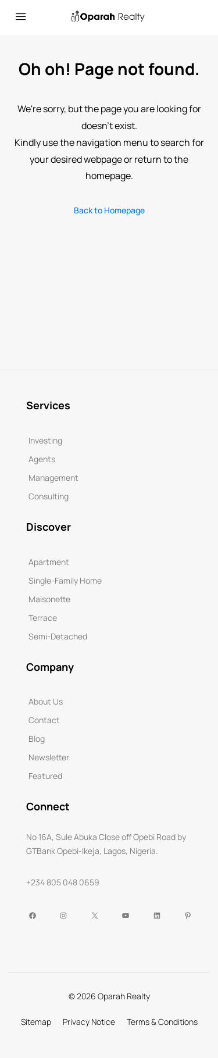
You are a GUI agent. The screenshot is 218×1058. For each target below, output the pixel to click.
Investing (45, 440)
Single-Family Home (65, 580)
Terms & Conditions (162, 1021)
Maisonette (49, 599)
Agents (41, 458)
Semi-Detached (57, 636)
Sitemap (36, 1021)
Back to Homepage (109, 210)
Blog (36, 738)
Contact (44, 719)
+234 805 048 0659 (62, 882)
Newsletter (48, 757)
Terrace (42, 617)
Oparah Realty (124, 996)
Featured (45, 775)
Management (53, 477)
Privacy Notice (89, 1021)
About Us (45, 701)
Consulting (48, 496)
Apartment (48, 561)
